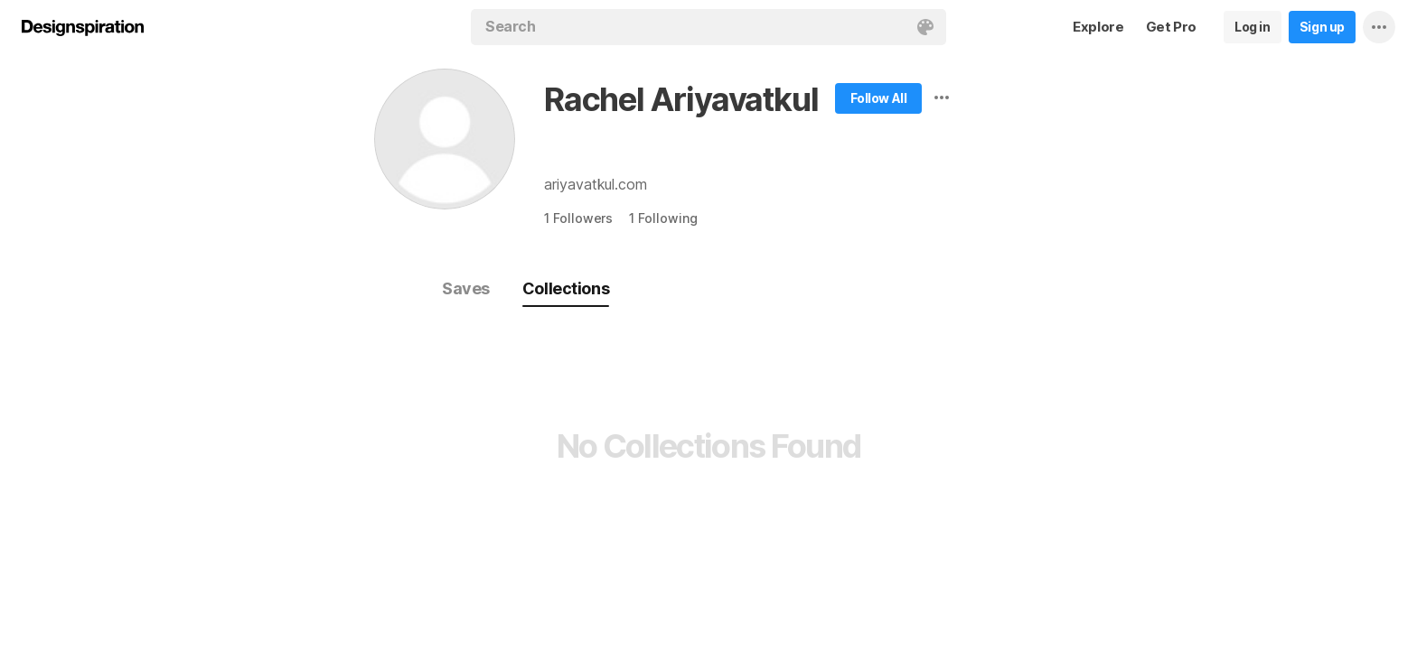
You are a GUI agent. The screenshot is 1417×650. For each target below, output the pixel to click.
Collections (565, 288)
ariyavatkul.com (595, 184)
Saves (466, 288)
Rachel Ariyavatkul (681, 99)
